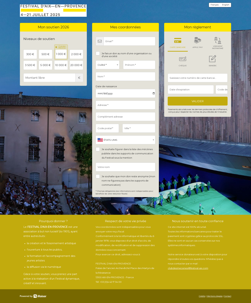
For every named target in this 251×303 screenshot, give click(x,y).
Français (215, 5)
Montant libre (53, 77)
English (225, 5)
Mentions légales (214, 296)
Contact (227, 296)
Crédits (202, 296)
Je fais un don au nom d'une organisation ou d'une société (123, 53)
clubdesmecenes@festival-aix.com (188, 268)
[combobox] (108, 64)
